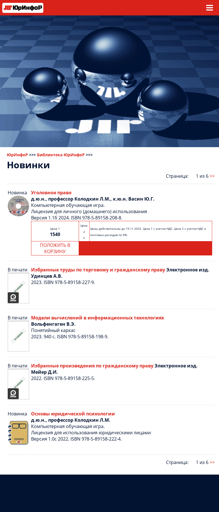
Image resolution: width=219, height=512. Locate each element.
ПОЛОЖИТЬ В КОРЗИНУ (55, 248)
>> (212, 176)
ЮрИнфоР (17, 154)
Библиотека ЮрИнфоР (61, 154)
